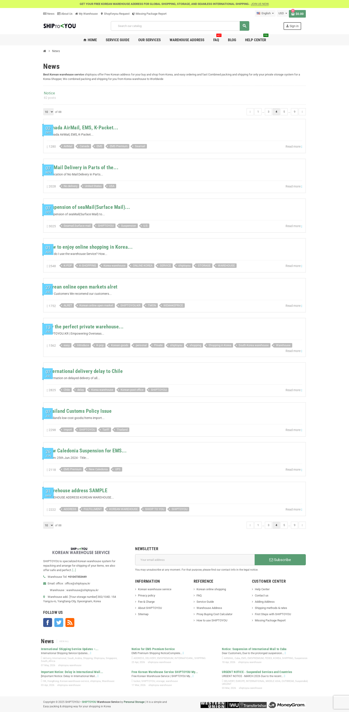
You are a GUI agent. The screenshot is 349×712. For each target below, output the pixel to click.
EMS (99, 146)
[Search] (180, 26)
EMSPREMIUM (165, 658)
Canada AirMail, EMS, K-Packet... (82, 128)
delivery (47, 658)
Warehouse (283, 345)
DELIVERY (150, 658)
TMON (152, 305)
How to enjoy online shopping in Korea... (90, 247)
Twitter (58, 622)
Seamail (140, 146)
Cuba (237, 658)
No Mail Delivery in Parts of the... (82, 168)
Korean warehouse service (154, 589)
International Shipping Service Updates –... (69, 649)
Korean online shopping (211, 589)
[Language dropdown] (265, 13)
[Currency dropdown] (283, 13)
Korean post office (132, 389)
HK (44, 681)
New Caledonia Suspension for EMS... (87, 451)
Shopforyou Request (115, 13)
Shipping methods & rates (271, 608)
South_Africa (48, 661)
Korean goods (119, 345)
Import (68, 429)
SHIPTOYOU (106, 225)
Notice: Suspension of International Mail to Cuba (254, 649)
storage (160, 681)
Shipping (88, 658)
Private (158, 345)
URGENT (226, 684)
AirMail (68, 146)
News (49, 13)
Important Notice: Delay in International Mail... (72, 672)
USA (111, 186)
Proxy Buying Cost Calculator (214, 614)
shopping (195, 345)
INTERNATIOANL (183, 658)
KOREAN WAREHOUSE (123, 509)
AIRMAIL (228, 658)
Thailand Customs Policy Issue (79, 411)
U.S (145, 225)
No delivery (70, 186)
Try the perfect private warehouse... (85, 327)
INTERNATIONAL (255, 681)
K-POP (68, 265)
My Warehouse (86, 13)
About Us (65, 13)
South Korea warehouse (254, 345)
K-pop (100, 345)
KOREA (277, 658)
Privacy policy (146, 595)
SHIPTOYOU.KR (130, 305)
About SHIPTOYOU (150, 608)
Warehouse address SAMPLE (77, 491)
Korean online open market (96, 305)
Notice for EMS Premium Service (153, 649)
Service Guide (205, 601)
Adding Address (265, 601)
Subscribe (280, 559)
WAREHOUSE (226, 265)
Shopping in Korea (220, 345)
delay (80, 389)
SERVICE (165, 265)
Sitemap (143, 614)
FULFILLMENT (93, 509)
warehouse (172, 681)
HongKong (53, 681)
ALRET (68, 305)
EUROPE (240, 681)
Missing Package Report (149, 13)
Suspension (128, 225)
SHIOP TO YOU (154, 509)
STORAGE (204, 265)
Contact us (261, 595)
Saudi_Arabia (74, 658)
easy (67, 345)
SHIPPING (200, 658)
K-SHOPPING (87, 265)
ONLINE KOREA (142, 265)
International (59, 658)
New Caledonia (98, 469)
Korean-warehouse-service (74, 681)
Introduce (83, 345)
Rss (69, 622)
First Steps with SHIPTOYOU (273, 614)
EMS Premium (119, 146)
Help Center (262, 589)
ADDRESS (70, 509)
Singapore (111, 658)
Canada (84, 146)
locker (137, 681)
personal (141, 345)
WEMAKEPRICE (173, 305)
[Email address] (195, 559)
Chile (67, 389)
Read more (294, 147)
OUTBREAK (288, 681)
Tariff (105, 429)
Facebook (47, 622)
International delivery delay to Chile (85, 371)
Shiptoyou (99, 658)
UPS (117, 469)
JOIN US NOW (260, 4)
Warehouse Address (209, 608)
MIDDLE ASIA (273, 681)
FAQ (199, 595)
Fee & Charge (146, 601)
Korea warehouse (114, 265)
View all (64, 641)
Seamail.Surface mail (77, 225)
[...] (74, 570)
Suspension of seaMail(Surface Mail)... (88, 207)
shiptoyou (184, 265)
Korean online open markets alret (82, 287)
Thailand (122, 429)
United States (93, 186)
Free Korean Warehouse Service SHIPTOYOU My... (165, 672)
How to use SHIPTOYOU (212, 620)
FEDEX (268, 658)
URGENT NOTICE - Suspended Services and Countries (257, 672)
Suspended (301, 681)
